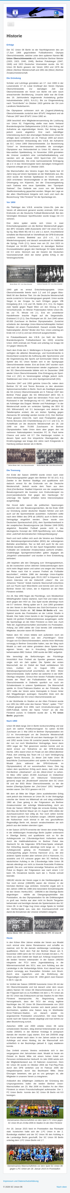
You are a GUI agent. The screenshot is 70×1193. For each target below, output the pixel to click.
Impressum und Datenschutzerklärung (21, 1181)
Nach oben (62, 1187)
